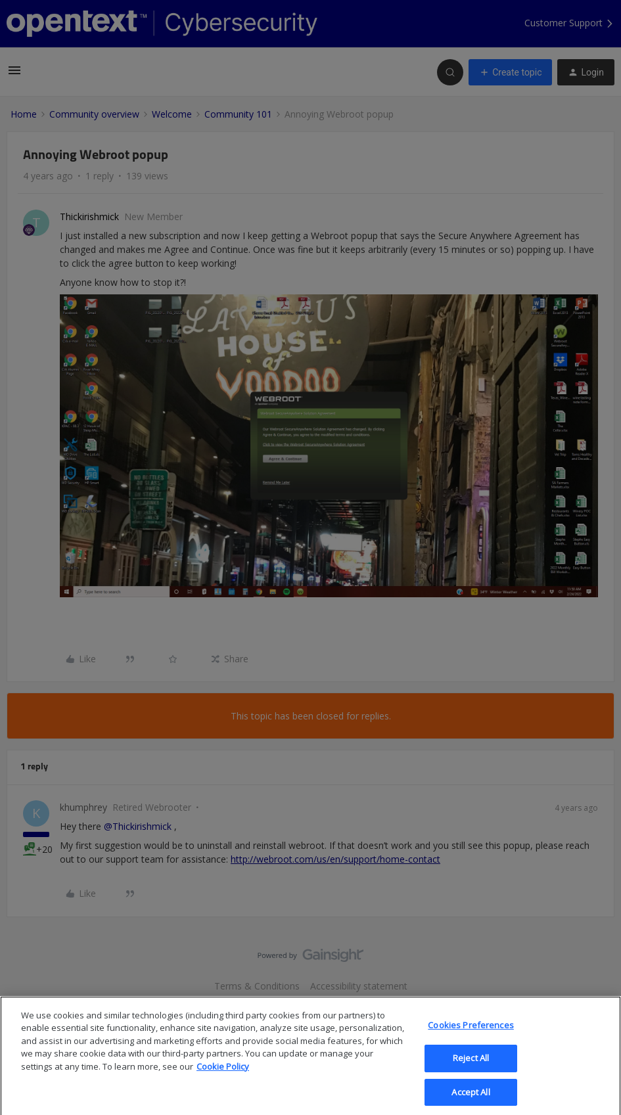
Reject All (471, 1070)
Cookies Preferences (470, 1037)
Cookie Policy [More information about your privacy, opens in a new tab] (222, 1078)
